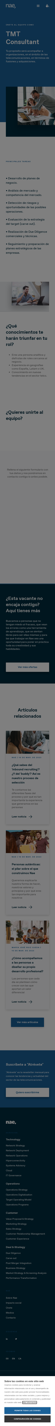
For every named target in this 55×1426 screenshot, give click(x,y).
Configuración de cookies (27, 1419)
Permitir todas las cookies (28, 1410)
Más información (30, 1402)
